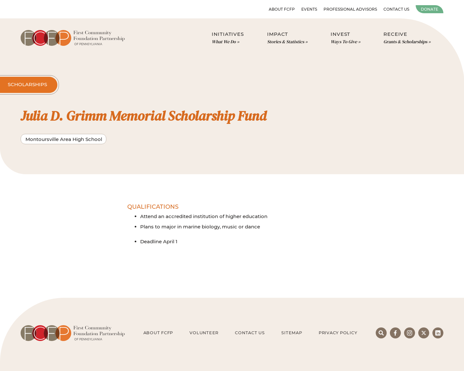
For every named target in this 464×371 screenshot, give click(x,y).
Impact (287, 38)
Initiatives (228, 38)
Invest (345, 38)
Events (309, 9)
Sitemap (291, 332)
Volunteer (203, 332)
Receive (406, 38)
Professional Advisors (350, 9)
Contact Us (396, 9)
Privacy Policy (338, 332)
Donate (429, 9)
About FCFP (282, 9)
